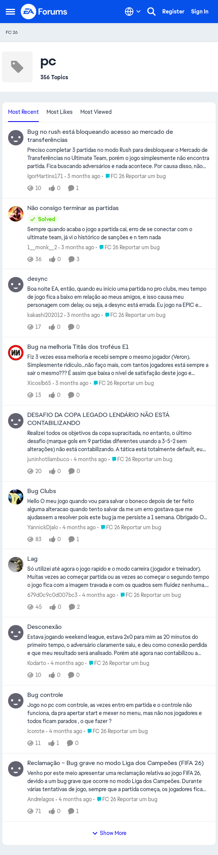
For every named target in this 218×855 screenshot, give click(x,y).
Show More (109, 833)
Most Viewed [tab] (95, 111)
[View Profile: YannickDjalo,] (15, 497)
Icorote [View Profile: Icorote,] (36, 731)
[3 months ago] (82, 176)
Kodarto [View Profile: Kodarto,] (36, 663)
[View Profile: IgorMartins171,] (15, 137)
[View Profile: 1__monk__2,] (15, 214)
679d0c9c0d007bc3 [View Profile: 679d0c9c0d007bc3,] (52, 595)
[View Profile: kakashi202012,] (15, 284)
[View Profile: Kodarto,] (15, 632)
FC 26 (12, 32)
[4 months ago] (89, 459)
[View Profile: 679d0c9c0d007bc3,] (15, 564)
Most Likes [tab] (60, 111)
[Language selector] (132, 11)
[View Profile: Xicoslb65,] (15, 352)
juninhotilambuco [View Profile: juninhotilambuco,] (48, 459)
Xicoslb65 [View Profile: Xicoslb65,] (39, 383)
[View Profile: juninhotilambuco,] (15, 420)
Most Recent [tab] (23, 111)
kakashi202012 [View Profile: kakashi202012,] (45, 315)
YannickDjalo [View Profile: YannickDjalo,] (42, 526)
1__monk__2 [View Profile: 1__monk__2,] (42, 246)
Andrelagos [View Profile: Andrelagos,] (40, 799)
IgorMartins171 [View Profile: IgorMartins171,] (45, 176)
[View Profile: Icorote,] (15, 700)
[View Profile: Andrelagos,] (15, 769)
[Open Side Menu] (10, 11)
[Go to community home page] (44, 11)
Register (173, 11)
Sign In (199, 11)
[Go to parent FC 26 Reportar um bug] (134, 176)
